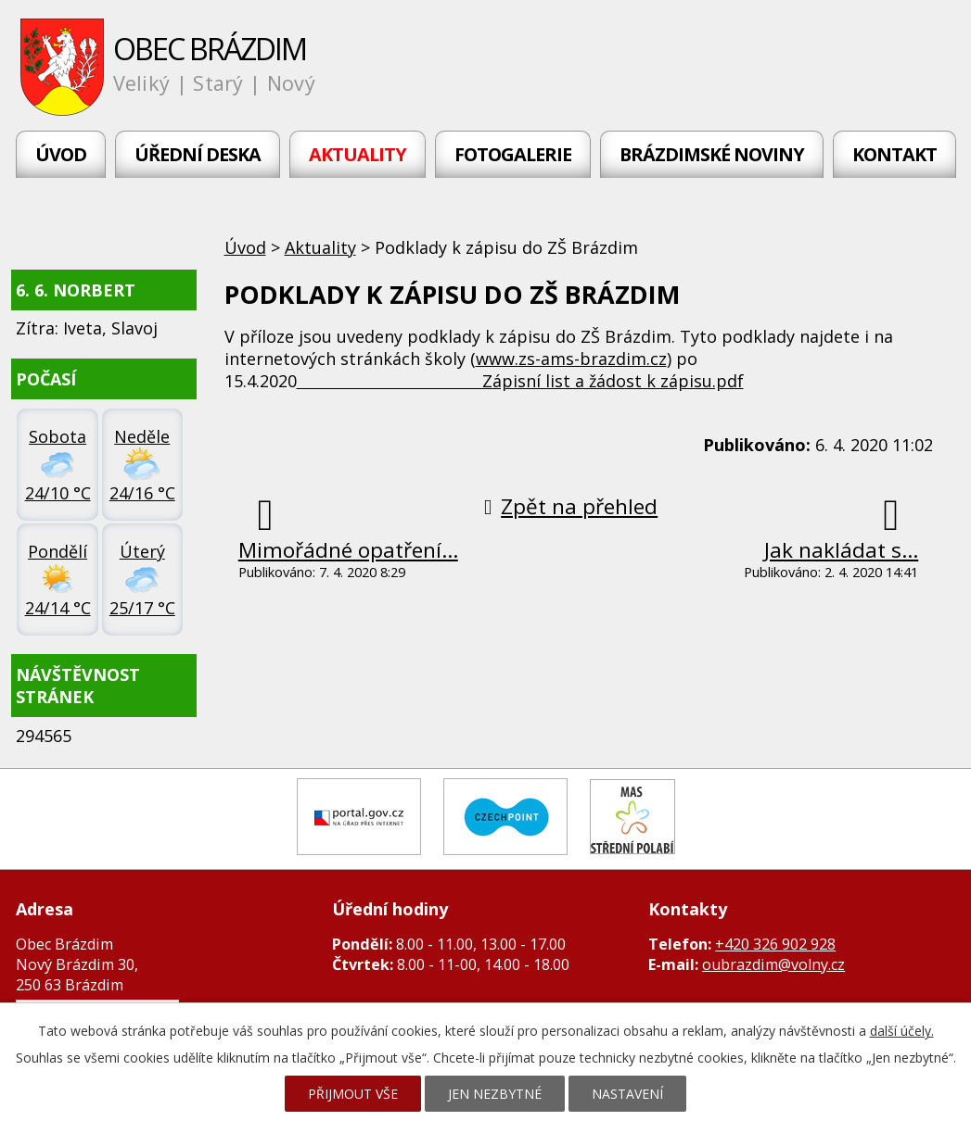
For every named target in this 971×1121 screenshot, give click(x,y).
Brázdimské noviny (712, 154)
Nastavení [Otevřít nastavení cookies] (627, 1093)
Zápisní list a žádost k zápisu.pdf (520, 381)
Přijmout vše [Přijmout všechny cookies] (353, 1093)
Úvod (60, 154)
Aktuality (357, 154)
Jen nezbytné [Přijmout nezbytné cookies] (495, 1093)
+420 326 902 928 (775, 944)
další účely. (902, 1030)
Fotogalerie (512, 154)
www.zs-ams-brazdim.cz (571, 358)
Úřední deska (197, 154)
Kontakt (894, 154)
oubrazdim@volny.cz (773, 964)
